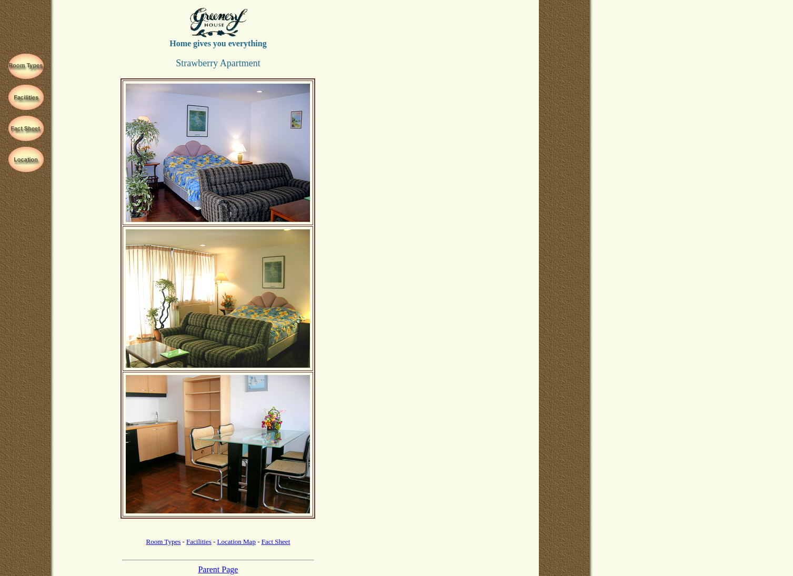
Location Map (236, 541)
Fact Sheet (276, 541)
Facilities (199, 541)
